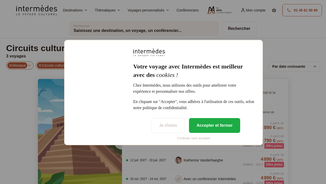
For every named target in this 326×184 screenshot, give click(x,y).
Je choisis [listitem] (168, 125)
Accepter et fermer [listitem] (215, 125)
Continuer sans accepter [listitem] (193, 138)
